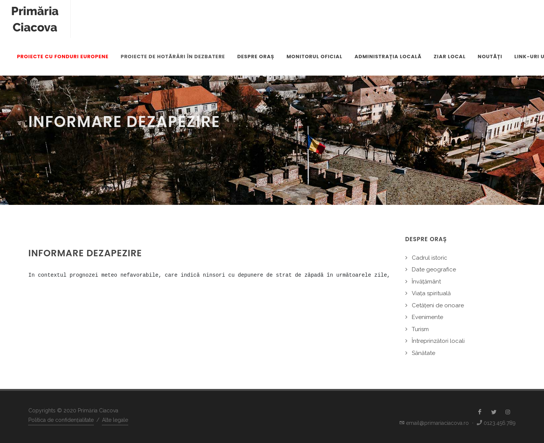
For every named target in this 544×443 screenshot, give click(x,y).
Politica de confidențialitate (61, 420)
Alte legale (115, 420)
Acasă (508, 122)
